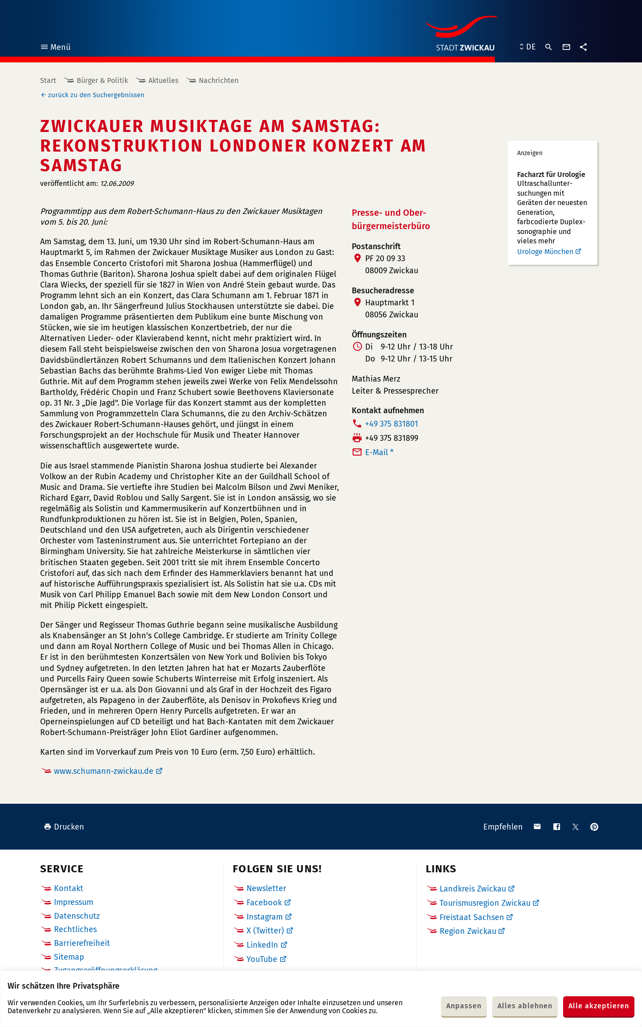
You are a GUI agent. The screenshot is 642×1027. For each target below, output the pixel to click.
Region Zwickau (468, 931)
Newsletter (266, 888)
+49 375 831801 (391, 424)
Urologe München (545, 251)
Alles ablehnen (525, 1006)
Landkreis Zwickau (473, 889)
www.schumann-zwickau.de (103, 771)
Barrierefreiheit (82, 943)
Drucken (64, 827)
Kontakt (68, 888)
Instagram (265, 917)
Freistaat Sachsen (472, 917)
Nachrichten (219, 80)
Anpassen (464, 1006)
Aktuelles (163, 80)
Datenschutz (77, 916)
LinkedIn (262, 945)
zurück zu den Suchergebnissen (96, 95)
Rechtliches (75, 929)
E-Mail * (379, 452)
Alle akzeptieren (598, 1006)
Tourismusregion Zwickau (485, 903)
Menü (55, 48)
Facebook (264, 903)
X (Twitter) (265, 931)
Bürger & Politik (102, 80)
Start (48, 80)
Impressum (73, 902)
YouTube (262, 959)
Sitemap (69, 957)
